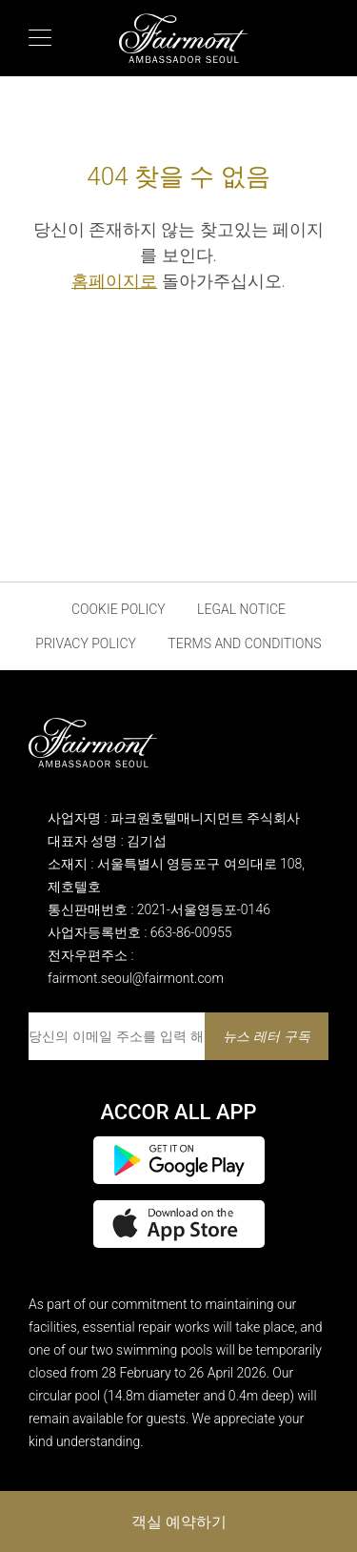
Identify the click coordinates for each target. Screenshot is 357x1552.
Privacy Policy (85, 643)
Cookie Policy (118, 609)
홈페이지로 (114, 281)
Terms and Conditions (244, 643)
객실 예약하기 (179, 1521)
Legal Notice (241, 609)
